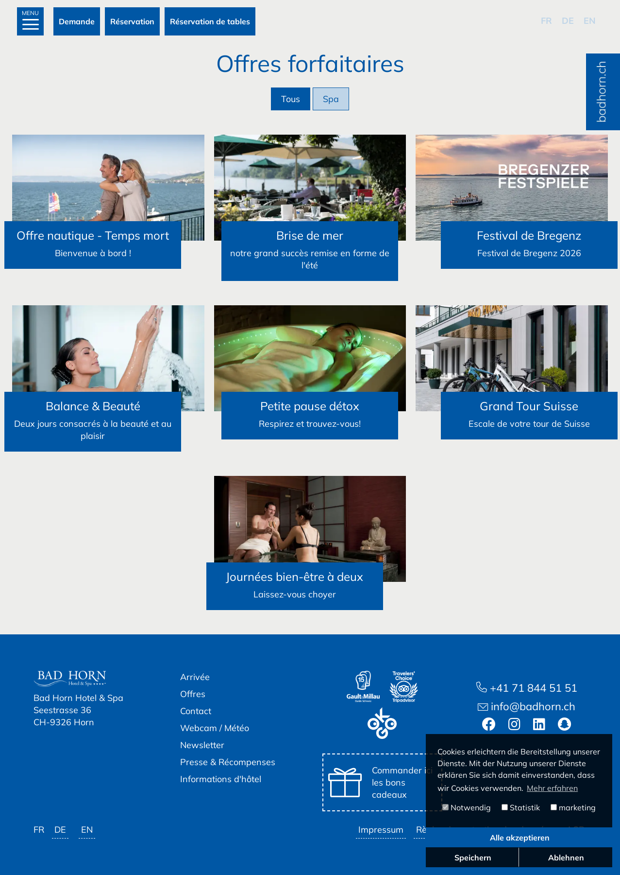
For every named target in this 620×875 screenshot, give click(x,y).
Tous (290, 99)
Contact (195, 711)
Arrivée (195, 676)
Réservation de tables (210, 21)
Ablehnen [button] (566, 857)
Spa (331, 99)
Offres (192, 694)
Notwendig (466, 807)
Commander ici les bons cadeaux (380, 782)
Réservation (132, 21)
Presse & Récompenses (227, 762)
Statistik (521, 807)
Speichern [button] (472, 857)
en (590, 20)
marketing (573, 807)
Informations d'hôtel (220, 779)
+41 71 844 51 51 (526, 688)
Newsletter (202, 745)
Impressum (380, 829)
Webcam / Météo (214, 728)
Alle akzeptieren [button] (520, 837)
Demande (77, 21)
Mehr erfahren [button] (552, 788)
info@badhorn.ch (526, 706)
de (568, 20)
